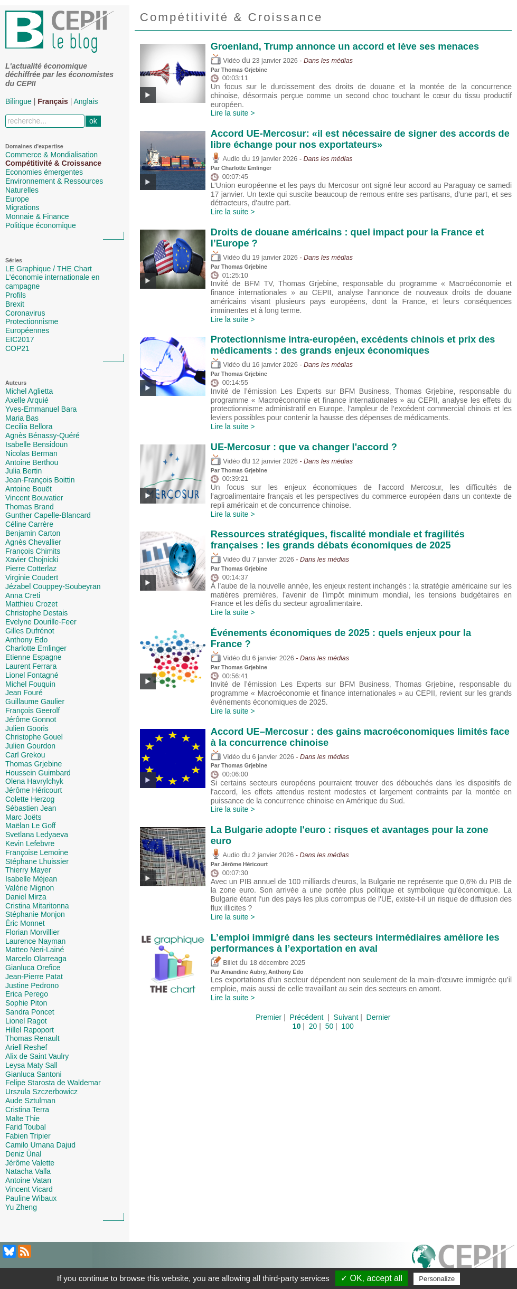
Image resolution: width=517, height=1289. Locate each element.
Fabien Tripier (28, 1136)
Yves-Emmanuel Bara (41, 409)
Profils (15, 295)
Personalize (437, 1279)
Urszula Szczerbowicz (41, 1091)
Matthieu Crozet (31, 604)
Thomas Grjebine (33, 764)
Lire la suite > (233, 113)
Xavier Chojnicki (31, 559)
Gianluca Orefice (32, 967)
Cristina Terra (27, 1109)
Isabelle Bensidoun (36, 444)
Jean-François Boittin (40, 480)
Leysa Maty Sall (31, 1065)
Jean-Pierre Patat (34, 976)
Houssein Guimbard (38, 773)
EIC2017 (19, 339)
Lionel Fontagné (31, 675)
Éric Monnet (25, 923)
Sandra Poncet (29, 1012)
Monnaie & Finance (37, 216)
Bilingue (18, 101)
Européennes (27, 330)
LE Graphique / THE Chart (48, 268)
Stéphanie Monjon (35, 914)
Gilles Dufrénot (29, 631)
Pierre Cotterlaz (31, 568)
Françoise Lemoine (36, 852)
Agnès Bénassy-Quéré (42, 435)
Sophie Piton (26, 1003)
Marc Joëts (23, 817)
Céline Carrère (29, 524)
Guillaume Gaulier (34, 701)
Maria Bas (22, 418)
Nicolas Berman (31, 453)
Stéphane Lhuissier (37, 861)
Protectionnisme (31, 321)
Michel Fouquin (30, 684)
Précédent (307, 1017)
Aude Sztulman (30, 1100)
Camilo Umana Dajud (40, 1145)
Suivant (346, 1017)
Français (52, 101)
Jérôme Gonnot (31, 719)
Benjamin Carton (32, 533)
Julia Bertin (23, 471)
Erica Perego (26, 994)
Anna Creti (22, 595)
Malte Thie (22, 1118)
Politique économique (40, 225)
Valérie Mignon (29, 888)
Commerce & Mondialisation (51, 154)
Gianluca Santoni (33, 1074)
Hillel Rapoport (29, 1030)
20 (313, 1026)
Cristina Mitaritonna (37, 906)
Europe (17, 199)
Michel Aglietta (29, 391)
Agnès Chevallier (33, 542)
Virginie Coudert (31, 577)
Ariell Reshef (26, 1047)
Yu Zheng (21, 1207)
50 (329, 1026)
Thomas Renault (32, 1038)
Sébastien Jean (31, 808)
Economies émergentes (44, 172)
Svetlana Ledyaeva (36, 834)
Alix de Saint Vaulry (37, 1056)
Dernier (378, 1017)
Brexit (14, 304)
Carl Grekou (25, 755)
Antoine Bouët (28, 489)
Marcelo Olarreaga (36, 958)
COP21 (17, 348)
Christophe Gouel (34, 737)
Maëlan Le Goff (30, 825)
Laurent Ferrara (31, 666)
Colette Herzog (29, 799)
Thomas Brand (29, 507)
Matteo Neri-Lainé (34, 949)
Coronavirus (25, 313)
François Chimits (32, 551)
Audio (225, 159)
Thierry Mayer (28, 870)
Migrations (22, 207)
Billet (224, 962)
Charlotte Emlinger (36, 648)
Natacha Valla (28, 1171)
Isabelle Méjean (31, 879)
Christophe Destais (36, 613)
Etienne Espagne (33, 657)
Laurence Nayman (35, 941)
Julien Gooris (27, 728)
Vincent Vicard (29, 1189)
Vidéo (225, 60)
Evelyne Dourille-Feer (41, 622)
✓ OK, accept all (371, 1278)
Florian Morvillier (32, 932)
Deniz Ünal (23, 1154)
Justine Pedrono (32, 985)
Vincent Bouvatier (34, 498)
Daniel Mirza (25, 897)
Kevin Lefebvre (29, 843)
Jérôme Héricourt (33, 790)
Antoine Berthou (31, 462)
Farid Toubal (25, 1127)
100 (348, 1026)
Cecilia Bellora (28, 426)
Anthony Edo (26, 640)
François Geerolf (32, 710)
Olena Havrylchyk (34, 781)
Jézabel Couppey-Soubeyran (53, 586)
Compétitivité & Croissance (53, 163)
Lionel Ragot (26, 1021)
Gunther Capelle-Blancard (48, 515)
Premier (268, 1017)
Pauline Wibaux (31, 1198)
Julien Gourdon (30, 746)
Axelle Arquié (27, 400)
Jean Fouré (24, 692)
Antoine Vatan (28, 1180)
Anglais (86, 101)
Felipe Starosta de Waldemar (53, 1082)
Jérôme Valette (29, 1163)
